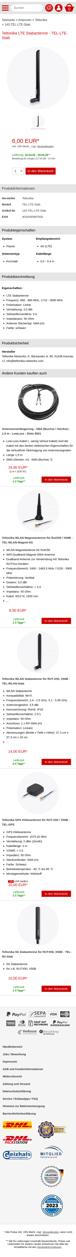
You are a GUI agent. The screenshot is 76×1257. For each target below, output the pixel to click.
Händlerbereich (12, 1046)
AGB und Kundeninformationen (23, 1069)
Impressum (10, 1061)
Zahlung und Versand (16, 1083)
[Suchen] (27, 8)
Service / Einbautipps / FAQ (20, 1098)
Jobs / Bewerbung (14, 1054)
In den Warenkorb (41, 171)
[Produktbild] (38, 78)
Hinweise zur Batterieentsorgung (24, 1106)
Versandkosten (45, 146)
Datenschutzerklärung (17, 1091)
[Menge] (18, 171)
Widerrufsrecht (12, 1076)
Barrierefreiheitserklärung (19, 1113)
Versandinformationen (49, 1247)
